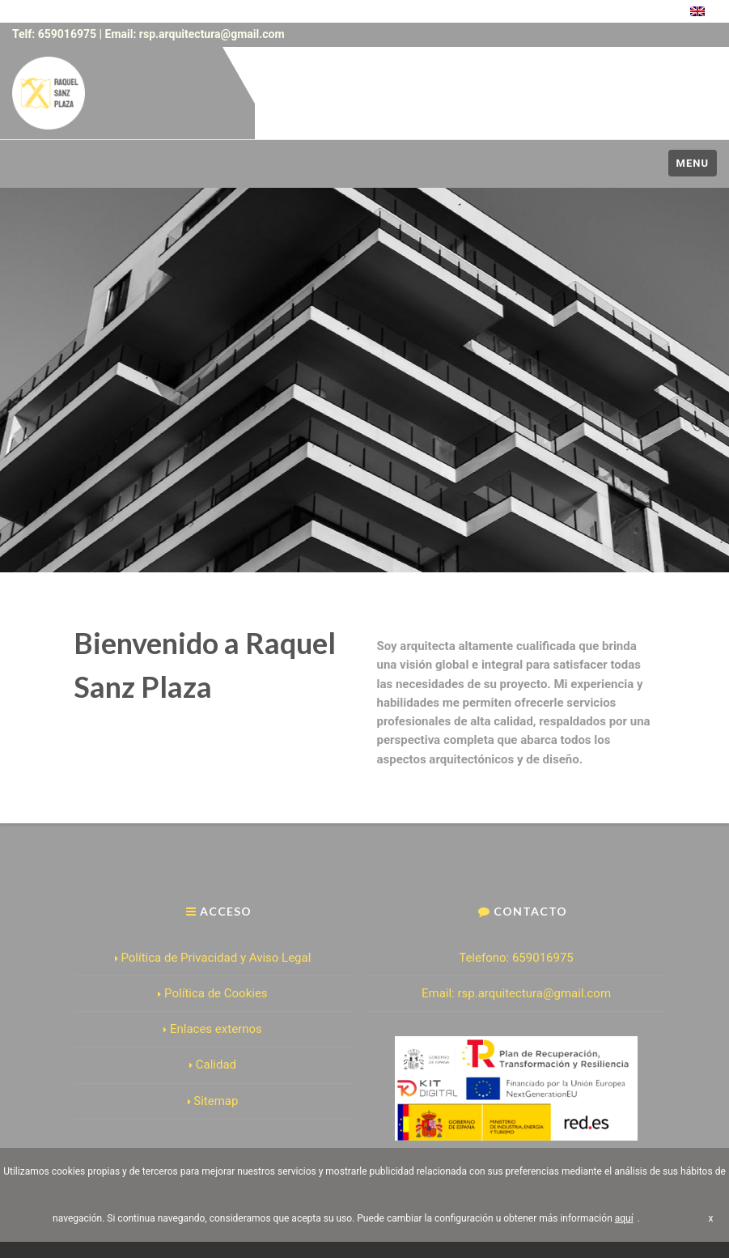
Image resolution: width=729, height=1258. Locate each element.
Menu (692, 163)
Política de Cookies (212, 993)
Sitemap (213, 1101)
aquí (624, 1218)
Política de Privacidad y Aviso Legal (213, 957)
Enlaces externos (212, 1029)
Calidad (212, 1064)
